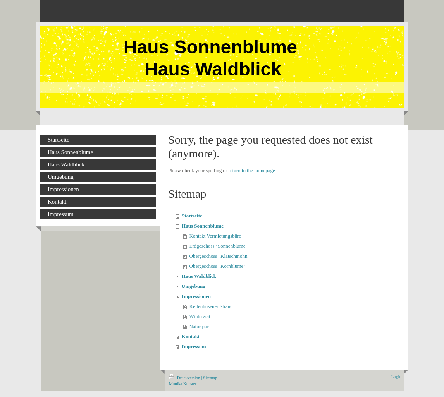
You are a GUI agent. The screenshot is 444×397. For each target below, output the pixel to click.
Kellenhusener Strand (211, 306)
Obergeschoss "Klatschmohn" (219, 256)
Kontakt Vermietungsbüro (215, 236)
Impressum (194, 346)
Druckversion (185, 377)
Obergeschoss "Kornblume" (217, 266)
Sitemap (210, 377)
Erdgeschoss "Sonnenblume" (218, 246)
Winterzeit (199, 316)
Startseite (192, 216)
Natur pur (199, 326)
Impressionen (196, 296)
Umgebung (193, 286)
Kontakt (191, 336)
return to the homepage (252, 170)
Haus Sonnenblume (203, 226)
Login (396, 376)
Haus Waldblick (199, 276)
